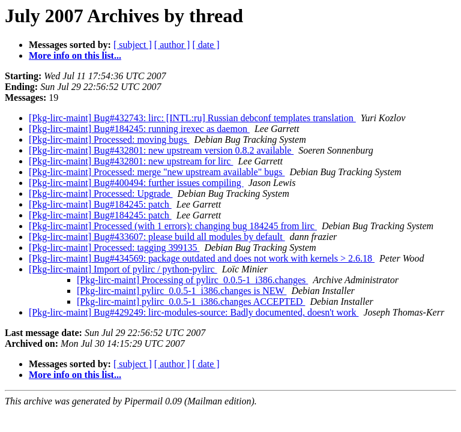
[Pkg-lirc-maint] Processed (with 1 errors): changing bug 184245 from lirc (173, 226)
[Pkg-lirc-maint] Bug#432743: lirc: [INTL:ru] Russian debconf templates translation (192, 118)
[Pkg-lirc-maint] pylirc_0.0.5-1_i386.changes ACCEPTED (191, 301)
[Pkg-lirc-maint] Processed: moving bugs (109, 139)
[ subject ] (132, 45)
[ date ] (205, 45)
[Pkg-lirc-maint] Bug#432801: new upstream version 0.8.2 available (161, 150)
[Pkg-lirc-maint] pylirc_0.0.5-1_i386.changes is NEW (181, 291)
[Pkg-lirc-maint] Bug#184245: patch (100, 204)
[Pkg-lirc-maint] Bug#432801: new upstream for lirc (131, 161)
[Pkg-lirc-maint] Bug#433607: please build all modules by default (157, 237)
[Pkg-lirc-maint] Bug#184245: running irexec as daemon (139, 129)
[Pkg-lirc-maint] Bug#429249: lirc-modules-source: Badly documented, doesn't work (193, 312)
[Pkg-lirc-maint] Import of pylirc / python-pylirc (123, 269)
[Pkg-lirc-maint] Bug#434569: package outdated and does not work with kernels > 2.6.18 (202, 258)
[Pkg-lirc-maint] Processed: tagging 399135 (114, 247)
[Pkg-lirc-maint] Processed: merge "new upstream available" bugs (157, 172)
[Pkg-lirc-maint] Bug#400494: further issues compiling (136, 183)
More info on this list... (75, 55)
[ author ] (172, 45)
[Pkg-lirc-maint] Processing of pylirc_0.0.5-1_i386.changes (192, 280)
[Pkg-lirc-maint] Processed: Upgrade (100, 193)
